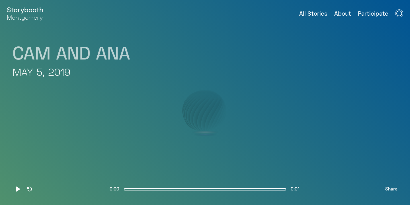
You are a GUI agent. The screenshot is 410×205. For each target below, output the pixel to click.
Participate (373, 14)
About (342, 14)
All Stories (313, 14)
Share (391, 189)
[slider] (205, 189)
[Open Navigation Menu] (399, 13)
